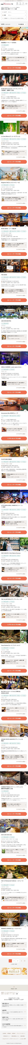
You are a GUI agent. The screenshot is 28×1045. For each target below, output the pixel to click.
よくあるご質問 (23, 1038)
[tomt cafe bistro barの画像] (14, 826)
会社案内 (4, 1033)
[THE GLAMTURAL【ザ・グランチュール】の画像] (14, 590)
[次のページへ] (21, 960)
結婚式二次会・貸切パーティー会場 (7, 993)
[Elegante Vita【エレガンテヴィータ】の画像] (14, 173)
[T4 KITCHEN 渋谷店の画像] (14, 450)
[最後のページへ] (24, 960)
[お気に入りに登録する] (25, 40)
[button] (14, 1005)
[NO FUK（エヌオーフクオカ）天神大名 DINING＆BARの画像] (14, 682)
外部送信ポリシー (6, 1036)
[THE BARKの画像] (14, 266)
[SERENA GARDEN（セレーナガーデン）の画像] (14, 919)
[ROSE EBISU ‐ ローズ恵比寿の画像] (14, 220)
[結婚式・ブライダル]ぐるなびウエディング (9, 992)
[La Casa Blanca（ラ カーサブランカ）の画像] (14, 127)
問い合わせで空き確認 (14, 438)
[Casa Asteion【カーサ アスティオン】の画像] (14, 636)
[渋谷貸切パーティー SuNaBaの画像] (14, 33)
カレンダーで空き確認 (14, 68)
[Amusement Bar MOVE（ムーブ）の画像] (14, 404)
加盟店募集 (22, 1036)
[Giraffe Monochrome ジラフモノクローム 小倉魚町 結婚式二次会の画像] (14, 80)
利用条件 (13, 1033)
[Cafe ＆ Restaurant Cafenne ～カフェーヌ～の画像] (14, 872)
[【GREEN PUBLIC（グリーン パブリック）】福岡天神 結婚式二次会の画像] (14, 778)
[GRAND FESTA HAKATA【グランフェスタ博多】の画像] (14, 730)
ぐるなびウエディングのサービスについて (10, 1038)
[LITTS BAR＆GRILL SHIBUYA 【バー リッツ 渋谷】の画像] (14, 496)
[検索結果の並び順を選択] (22, 24)
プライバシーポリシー (21, 1033)
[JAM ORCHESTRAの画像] (14, 312)
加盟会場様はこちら (15, 1036)
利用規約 (9, 1033)
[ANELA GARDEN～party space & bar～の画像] (14, 358)
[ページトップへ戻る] (14, 988)
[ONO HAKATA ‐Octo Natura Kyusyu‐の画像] (14, 544)
